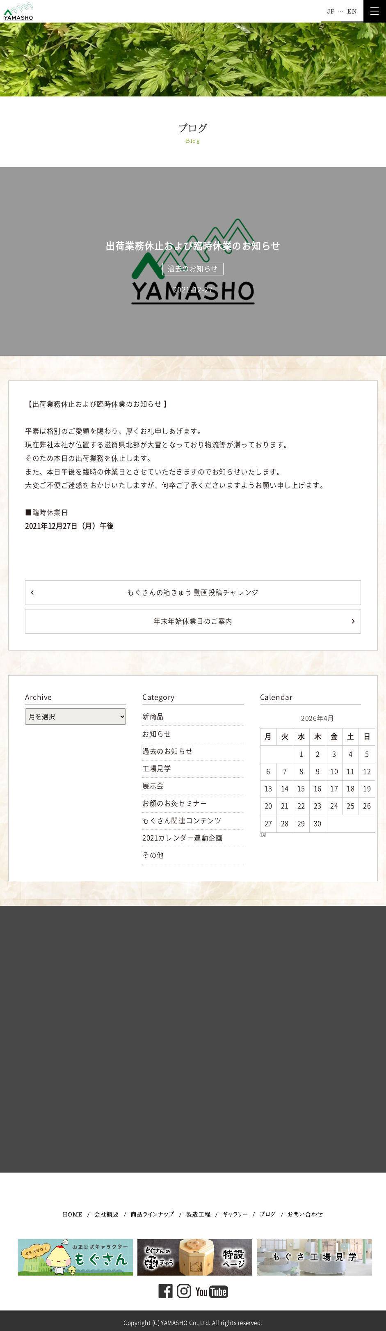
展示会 (153, 785)
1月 (263, 835)
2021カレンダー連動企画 (182, 837)
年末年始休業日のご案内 (193, 621)
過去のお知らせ (193, 268)
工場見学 (156, 768)
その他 (153, 855)
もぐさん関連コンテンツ (182, 820)
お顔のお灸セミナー (174, 803)
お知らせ (156, 734)
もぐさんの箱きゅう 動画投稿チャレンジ (192, 592)
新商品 (153, 716)
